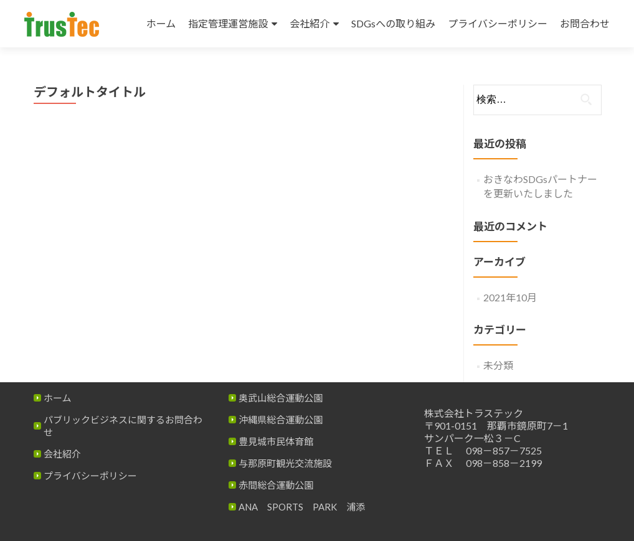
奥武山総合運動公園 (281, 397)
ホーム (161, 23)
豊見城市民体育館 (276, 441)
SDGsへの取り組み (393, 23)
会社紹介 (309, 23)
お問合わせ (585, 23)
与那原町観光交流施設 (285, 463)
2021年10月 (510, 297)
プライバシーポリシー (497, 23)
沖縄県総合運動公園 (281, 419)
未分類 (498, 365)
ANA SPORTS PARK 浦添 (302, 506)
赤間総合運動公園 (276, 485)
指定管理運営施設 (228, 23)
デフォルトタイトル (90, 91)
